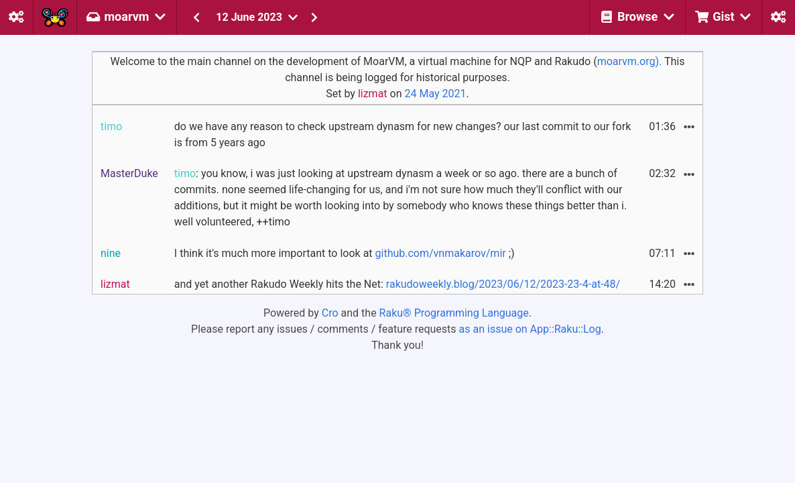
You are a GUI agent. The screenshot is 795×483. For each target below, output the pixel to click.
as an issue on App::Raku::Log (530, 329)
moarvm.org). (629, 61)
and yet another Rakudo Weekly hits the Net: (397, 284)
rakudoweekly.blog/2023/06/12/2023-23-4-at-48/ (503, 284)
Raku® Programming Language (454, 313)
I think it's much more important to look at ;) (344, 253)
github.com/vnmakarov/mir (440, 253)
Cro (330, 313)
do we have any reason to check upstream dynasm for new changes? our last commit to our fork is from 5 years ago (402, 134)
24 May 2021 (435, 93)
